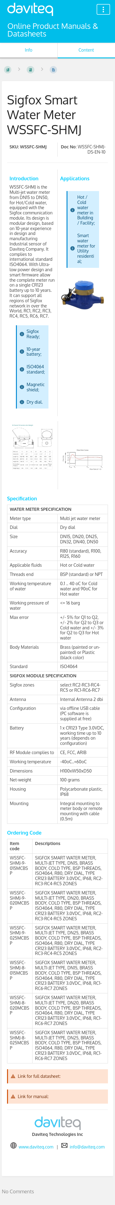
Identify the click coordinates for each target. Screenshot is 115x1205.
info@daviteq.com (87, 1146)
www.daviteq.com (36, 1146)
